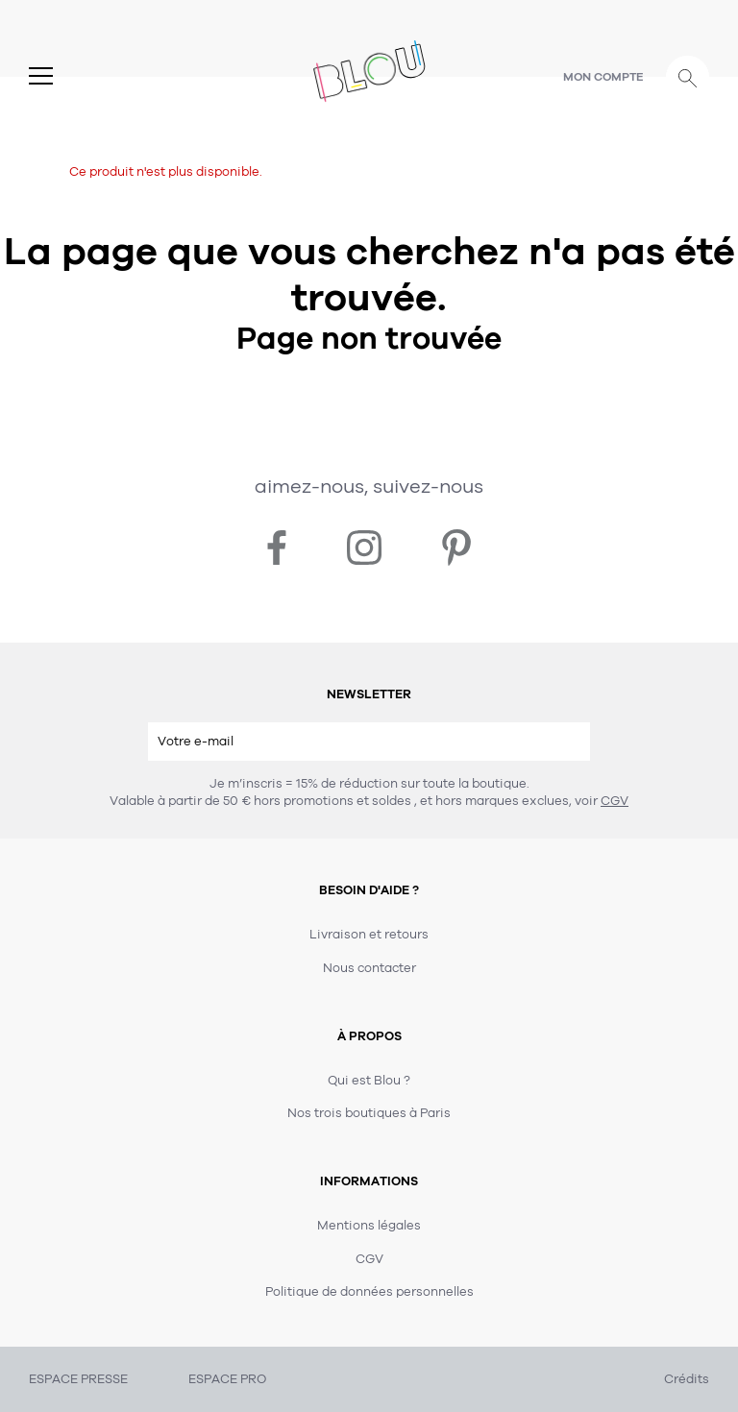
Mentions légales (369, 1225)
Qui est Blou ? (369, 1080)
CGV (614, 801)
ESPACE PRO (227, 1379)
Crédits (686, 1379)
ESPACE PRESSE (78, 1379)
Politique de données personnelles (369, 1292)
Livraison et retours (369, 934)
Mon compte (603, 77)
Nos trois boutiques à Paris (369, 1113)
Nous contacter (369, 968)
